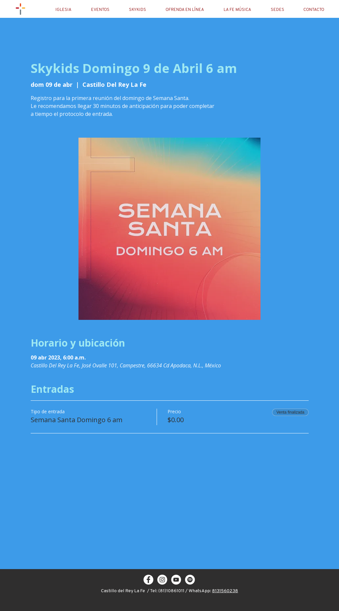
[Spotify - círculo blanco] (190, 580)
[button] (69, 10)
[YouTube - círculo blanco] (176, 580)
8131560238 (225, 591)
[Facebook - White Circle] (148, 580)
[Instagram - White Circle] (162, 580)
